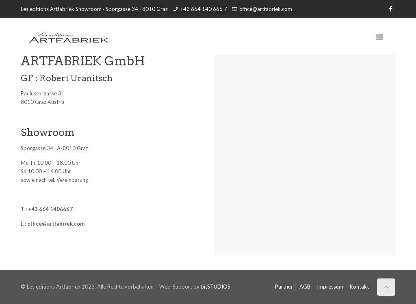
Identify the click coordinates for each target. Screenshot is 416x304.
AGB (304, 286)
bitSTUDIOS (215, 286)
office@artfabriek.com (265, 9)
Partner (284, 286)
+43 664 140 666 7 (203, 9)
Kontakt (359, 286)
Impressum (330, 286)
